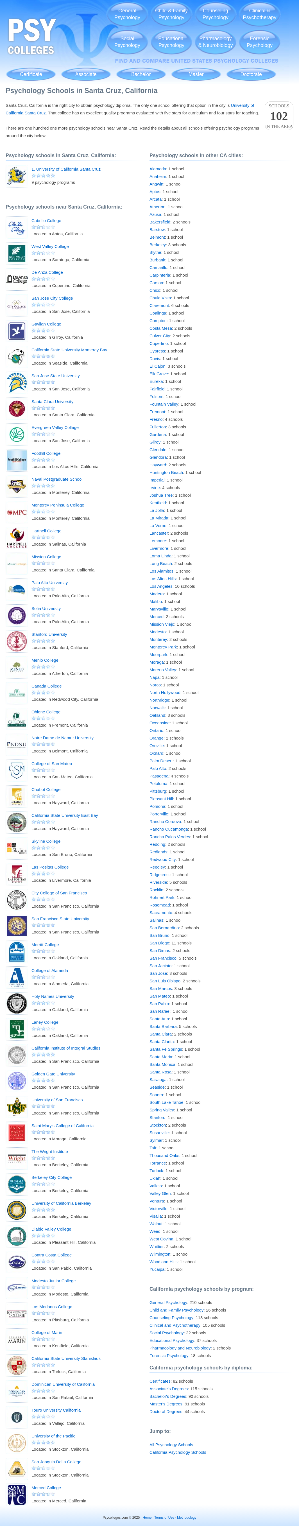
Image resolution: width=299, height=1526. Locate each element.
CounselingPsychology (215, 14)
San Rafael (160, 1011)
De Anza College (47, 272)
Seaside (157, 1087)
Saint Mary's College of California (62, 1125)
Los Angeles (161, 586)
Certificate (31, 71)
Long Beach (161, 563)
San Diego (159, 943)
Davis (155, 358)
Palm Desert (161, 760)
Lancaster (159, 533)
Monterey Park (163, 647)
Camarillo (158, 267)
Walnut (156, 1223)
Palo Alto (158, 768)
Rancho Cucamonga (169, 829)
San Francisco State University (60, 918)
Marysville (159, 609)
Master (196, 71)
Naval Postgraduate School (57, 479)
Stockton (158, 1125)
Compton (158, 320)
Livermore (159, 548)
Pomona (157, 806)
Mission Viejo (162, 624)
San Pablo (159, 1003)
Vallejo (156, 1185)
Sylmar (156, 1140)
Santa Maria (161, 1056)
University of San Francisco (57, 1099)
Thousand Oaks (164, 1155)
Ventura (157, 1201)
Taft (153, 1147)
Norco (155, 684)
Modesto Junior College (53, 1280)
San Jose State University (55, 375)
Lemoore (158, 540)
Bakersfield (160, 222)
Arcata (156, 199)
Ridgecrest (160, 874)
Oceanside (160, 722)
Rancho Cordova (165, 821)
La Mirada (159, 518)
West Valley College (50, 246)
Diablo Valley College (51, 1229)
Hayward (158, 464)
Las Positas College (50, 867)
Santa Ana (159, 1018)
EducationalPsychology (171, 42)
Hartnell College (46, 530)
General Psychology (168, 1302)
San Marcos (161, 988)
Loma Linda (160, 555)
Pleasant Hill (161, 798)
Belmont (157, 237)
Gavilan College (46, 324)
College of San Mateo (51, 763)
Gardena (158, 434)
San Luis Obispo (165, 980)
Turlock (156, 1170)
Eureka (156, 381)
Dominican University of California (63, 1384)
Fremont (157, 411)
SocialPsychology (127, 42)
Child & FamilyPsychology (171, 14)
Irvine (155, 487)
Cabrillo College (46, 220)
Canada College (46, 686)
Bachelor (141, 71)
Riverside (158, 882)
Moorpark (158, 654)
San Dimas (160, 950)
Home (147, 1518)
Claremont (159, 305)
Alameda (158, 168)
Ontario (156, 730)
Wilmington (160, 1254)
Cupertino (159, 343)
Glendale (158, 449)
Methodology (186, 1518)
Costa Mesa (161, 328)
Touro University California (56, 1410)
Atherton (158, 206)
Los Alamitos (161, 571)
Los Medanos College (51, 1306)
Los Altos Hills (163, 578)
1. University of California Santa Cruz (66, 169)
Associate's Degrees (169, 1388)
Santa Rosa (160, 1072)
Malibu (156, 601)
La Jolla (157, 510)
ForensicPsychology (260, 42)
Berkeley (158, 244)
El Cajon (158, 366)
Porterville (159, 813)
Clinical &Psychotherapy (259, 14)
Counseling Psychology (171, 1317)
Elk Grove (159, 373)
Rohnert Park (162, 897)
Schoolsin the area (279, 116)
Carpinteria (160, 275)
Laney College (44, 1022)
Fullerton (158, 426)
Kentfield (158, 502)
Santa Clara (161, 1034)
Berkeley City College (51, 1177)
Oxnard (156, 753)
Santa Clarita (162, 1041)
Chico (155, 290)
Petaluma (158, 783)
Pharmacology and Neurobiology (180, 1348)
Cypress (157, 351)
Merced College (46, 1487)
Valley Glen (160, 1193)
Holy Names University (52, 996)
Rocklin (156, 889)
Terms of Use (164, 1518)
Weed (155, 1231)
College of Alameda (49, 970)
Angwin (156, 184)
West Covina (161, 1238)
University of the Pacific (53, 1436)
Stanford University (49, 634)
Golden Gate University (53, 1073)
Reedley (157, 867)
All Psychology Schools (171, 1444)
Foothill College (45, 453)
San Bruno (159, 935)
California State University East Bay (64, 815)
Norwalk (157, 707)
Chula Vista (160, 297)
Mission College (46, 556)
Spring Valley (162, 1109)
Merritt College (45, 944)
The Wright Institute (49, 1151)
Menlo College (44, 660)
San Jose (158, 973)
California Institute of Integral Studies (65, 1048)
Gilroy (155, 442)
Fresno (156, 419)
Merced (157, 616)
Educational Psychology (172, 1340)
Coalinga (158, 313)
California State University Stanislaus (66, 1358)
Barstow (157, 229)
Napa (155, 677)
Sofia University (46, 608)
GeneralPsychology (127, 14)
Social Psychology (167, 1332)
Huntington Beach (166, 472)
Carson (156, 282)
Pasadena (159, 776)
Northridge (159, 700)
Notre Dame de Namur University (62, 737)
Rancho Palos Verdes (170, 836)
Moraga (157, 662)
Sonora (156, 1094)
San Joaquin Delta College (56, 1461)
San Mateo (160, 996)
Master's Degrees (166, 1403)
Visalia (156, 1216)
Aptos (155, 191)
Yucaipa (157, 1269)
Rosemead (160, 905)
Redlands (158, 851)
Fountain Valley (164, 404)
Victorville (158, 1208)
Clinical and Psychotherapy (175, 1325)
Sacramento (161, 912)
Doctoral (251, 71)
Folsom (156, 396)
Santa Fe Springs (166, 1049)
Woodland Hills (164, 1261)
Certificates (160, 1381)
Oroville (157, 745)
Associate (86, 71)
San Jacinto (160, 965)
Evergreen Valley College (55, 427)
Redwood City (163, 859)
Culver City (160, 335)
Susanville (159, 1132)
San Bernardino (164, 927)
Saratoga (158, 1079)
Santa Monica (162, 1064)
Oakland (157, 715)
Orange (157, 738)
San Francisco (163, 958)
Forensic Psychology (169, 1355)
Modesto (158, 631)
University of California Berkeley (61, 1203)
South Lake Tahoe (167, 1102)
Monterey (158, 639)
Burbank (157, 259)
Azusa (155, 214)
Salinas (156, 920)
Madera (157, 593)
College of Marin (46, 1332)
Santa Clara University (52, 401)
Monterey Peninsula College (57, 505)
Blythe (155, 252)
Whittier (157, 1246)
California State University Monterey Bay (69, 349)
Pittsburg (158, 791)
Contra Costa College (51, 1255)
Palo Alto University (49, 582)
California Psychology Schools (178, 1452)
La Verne (158, 525)
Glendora (158, 457)
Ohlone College (45, 711)
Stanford (158, 1117)
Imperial (157, 480)
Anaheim (158, 176)
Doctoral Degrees (166, 1411)
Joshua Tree (161, 495)
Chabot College (45, 789)
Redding (157, 844)
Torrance (158, 1163)
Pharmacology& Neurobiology (215, 42)
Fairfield (157, 388)
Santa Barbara (163, 1026)
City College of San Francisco (59, 892)
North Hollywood (165, 692)
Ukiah (155, 1178)
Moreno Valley (163, 669)
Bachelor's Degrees (168, 1396)
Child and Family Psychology (177, 1310)
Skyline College (45, 841)
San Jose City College (52, 298)
